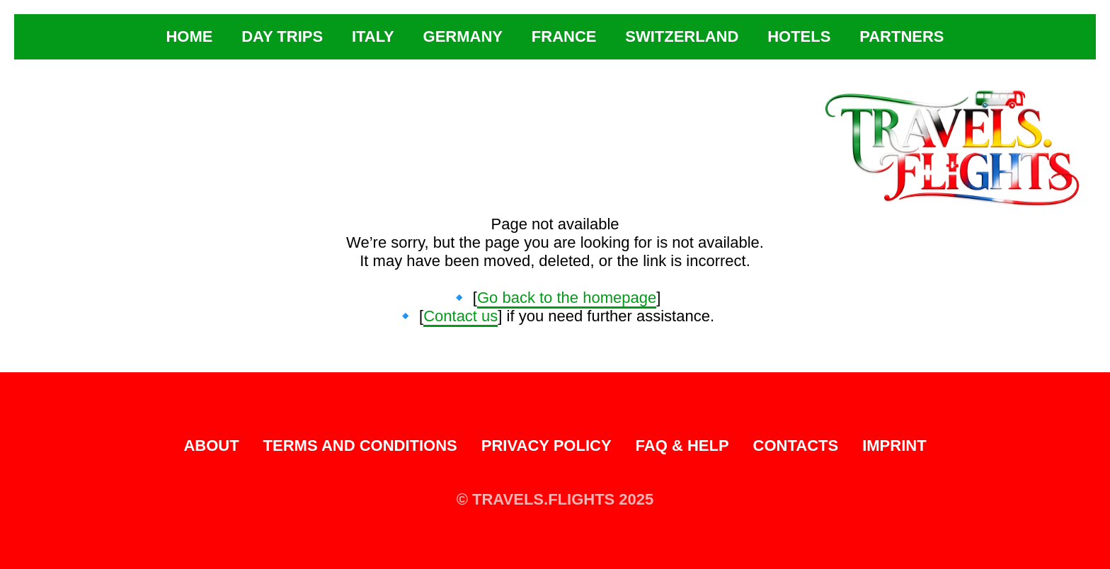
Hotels (798, 36)
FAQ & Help (682, 445)
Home (189, 36)
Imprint (894, 445)
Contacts (796, 445)
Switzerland (681, 36)
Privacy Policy (546, 445)
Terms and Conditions (360, 445)
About (211, 445)
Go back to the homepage (566, 297)
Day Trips (282, 36)
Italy (373, 36)
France (564, 36)
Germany (463, 36)
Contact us (460, 316)
